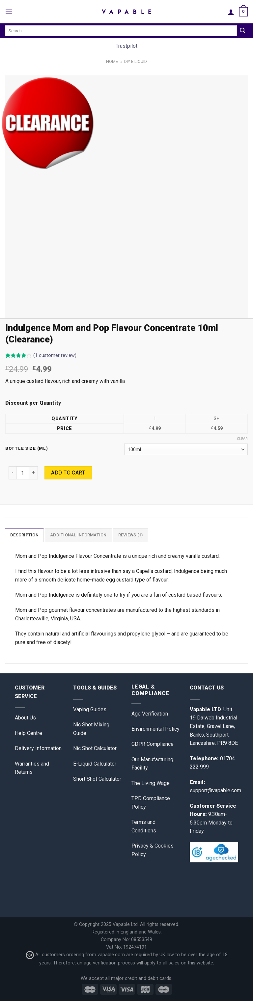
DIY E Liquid (135, 61)
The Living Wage (150, 783)
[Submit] (242, 31)
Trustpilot (126, 46)
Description (24, 534)
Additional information (78, 534)
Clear (242, 439)
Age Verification (149, 714)
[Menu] (9, 12)
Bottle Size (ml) (26, 448)
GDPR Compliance (152, 744)
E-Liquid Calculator (94, 764)
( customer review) (54, 355)
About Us (25, 718)
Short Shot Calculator (97, 779)
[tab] (24, 535)
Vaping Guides (89, 709)
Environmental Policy (155, 729)
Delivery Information (38, 748)
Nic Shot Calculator (95, 748)
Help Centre (28, 733)
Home (112, 61)
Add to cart (68, 473)
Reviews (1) (130, 534)
